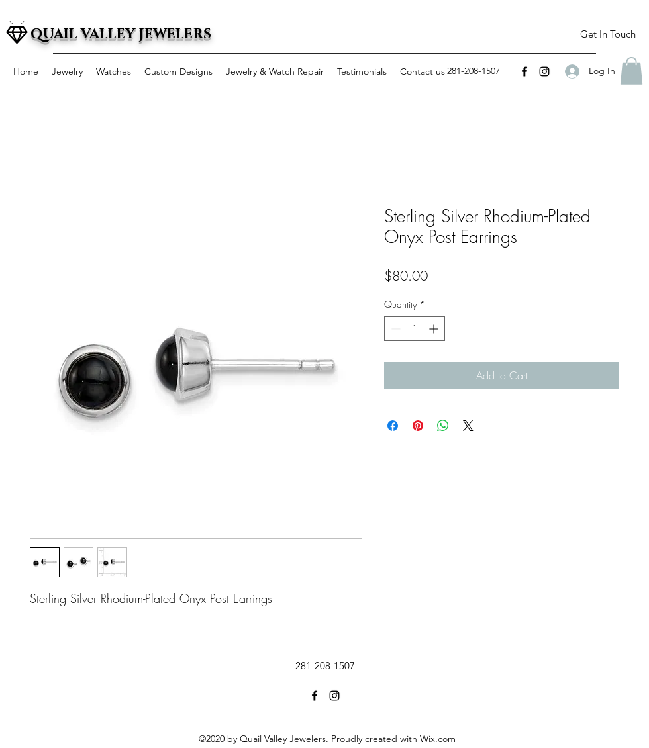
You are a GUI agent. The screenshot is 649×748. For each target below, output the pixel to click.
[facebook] (524, 71)
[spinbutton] (414, 328)
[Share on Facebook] (393, 426)
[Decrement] (394, 328)
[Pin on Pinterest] (418, 426)
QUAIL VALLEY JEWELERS (120, 34)
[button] (607, 34)
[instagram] (544, 71)
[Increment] (434, 328)
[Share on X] (468, 426)
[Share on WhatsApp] (443, 426)
